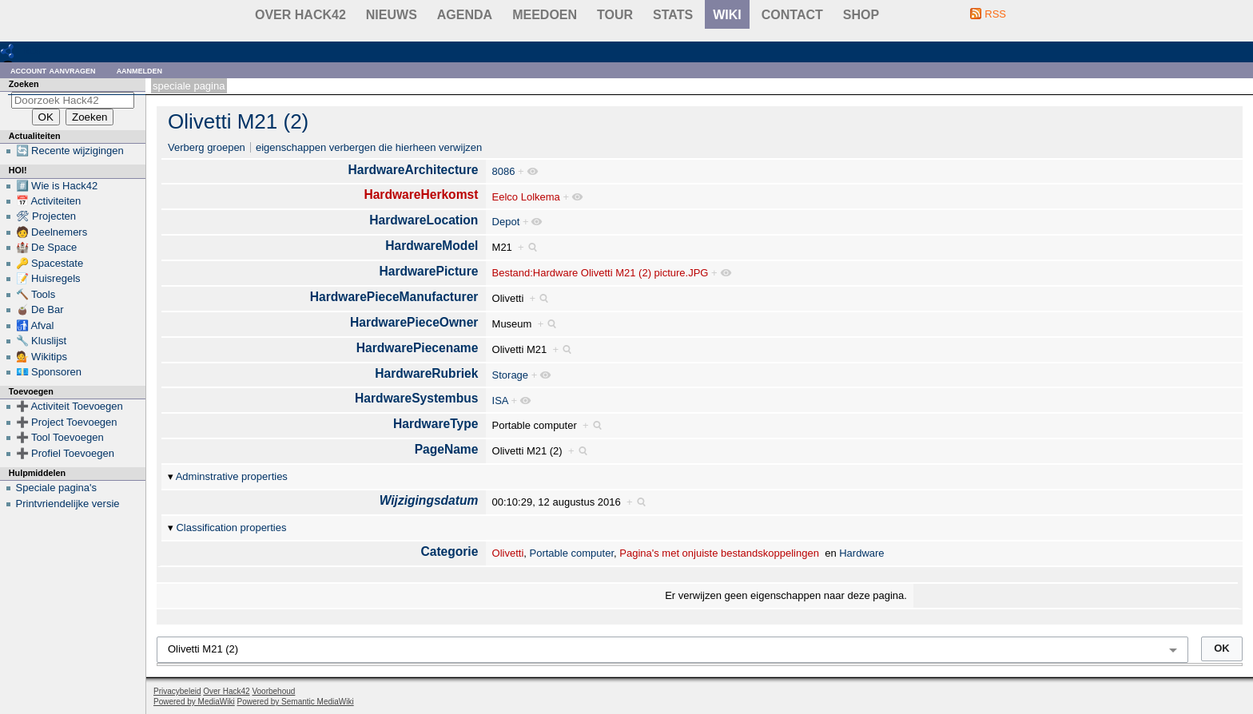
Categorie (449, 551)
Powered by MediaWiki (194, 701)
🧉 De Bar (40, 309)
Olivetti (508, 553)
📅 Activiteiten (49, 201)
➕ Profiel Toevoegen (65, 453)
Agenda (464, 15)
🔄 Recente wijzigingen (70, 151)
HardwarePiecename (417, 348)
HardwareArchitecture (413, 170)
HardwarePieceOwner (414, 322)
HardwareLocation (423, 220)
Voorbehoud (273, 691)
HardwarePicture (428, 271)
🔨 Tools (36, 294)
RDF (33, 51)
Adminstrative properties (232, 476)
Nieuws (391, 15)
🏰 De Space (47, 247)
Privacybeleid (177, 691)
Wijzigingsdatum (429, 500)
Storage (510, 375)
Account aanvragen (53, 70)
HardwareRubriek (426, 373)
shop (861, 15)
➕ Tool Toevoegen (60, 437)
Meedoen (544, 15)
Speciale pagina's (56, 488)
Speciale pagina (189, 86)
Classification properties (231, 528)
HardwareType (435, 423)
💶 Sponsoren (49, 372)
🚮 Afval (35, 325)
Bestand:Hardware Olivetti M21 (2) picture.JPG (600, 273)
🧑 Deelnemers (52, 232)
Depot (506, 222)
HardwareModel (431, 245)
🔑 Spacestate (50, 263)
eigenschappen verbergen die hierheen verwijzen (369, 147)
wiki (727, 15)
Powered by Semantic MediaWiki (295, 701)
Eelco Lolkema (526, 197)
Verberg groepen (206, 147)
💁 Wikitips (41, 357)
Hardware (861, 553)
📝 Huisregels (48, 278)
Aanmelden (140, 70)
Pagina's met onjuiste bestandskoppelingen (719, 553)
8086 (503, 171)
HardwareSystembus (416, 398)
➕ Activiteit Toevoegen (69, 406)
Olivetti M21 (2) (238, 121)
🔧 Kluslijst (41, 341)
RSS (995, 14)
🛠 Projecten (46, 216)
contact (792, 15)
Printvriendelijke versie (68, 504)
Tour (615, 15)
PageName (447, 449)
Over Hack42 (300, 15)
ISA (500, 401)
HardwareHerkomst (421, 194)
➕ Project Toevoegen (66, 422)
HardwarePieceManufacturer (394, 296)
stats (673, 15)
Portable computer (572, 553)
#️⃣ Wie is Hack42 (57, 186)
